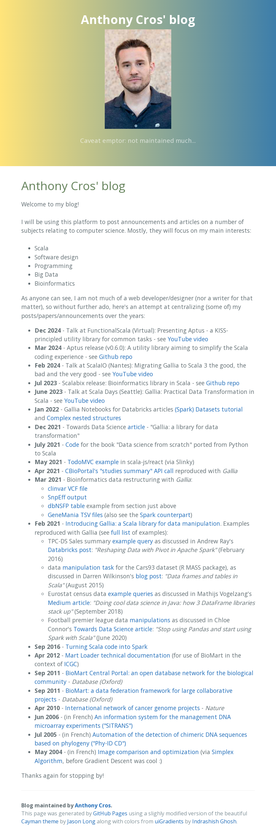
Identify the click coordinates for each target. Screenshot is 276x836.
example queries (130, 594)
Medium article (69, 603)
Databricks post (69, 550)
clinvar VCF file (67, 488)
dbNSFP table (66, 506)
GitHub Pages (110, 813)
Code (72, 444)
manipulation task (88, 567)
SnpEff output (67, 497)
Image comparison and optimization (148, 752)
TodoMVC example (93, 462)
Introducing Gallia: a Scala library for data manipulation (143, 523)
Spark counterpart (165, 515)
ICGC (70, 664)
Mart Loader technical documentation (117, 655)
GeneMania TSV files (75, 515)
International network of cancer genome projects (132, 708)
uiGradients (169, 821)
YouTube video (188, 339)
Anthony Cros (93, 805)
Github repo (115, 357)
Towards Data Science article (112, 629)
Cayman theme (40, 821)
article (136, 427)
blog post (149, 576)
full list (120, 532)
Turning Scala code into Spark (107, 647)
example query (132, 541)
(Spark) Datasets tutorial (209, 409)
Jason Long (81, 821)
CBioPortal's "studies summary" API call (119, 471)
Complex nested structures (84, 418)
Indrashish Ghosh (214, 821)
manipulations (150, 620)
